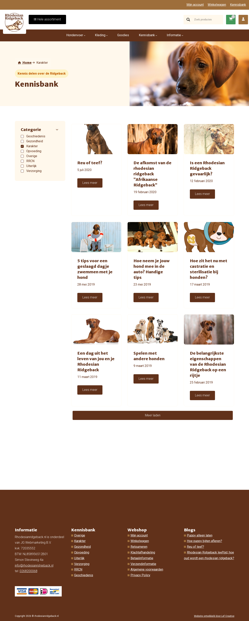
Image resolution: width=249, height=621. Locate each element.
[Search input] (208, 19)
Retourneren (139, 547)
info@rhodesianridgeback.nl (34, 565)
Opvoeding (81, 552)
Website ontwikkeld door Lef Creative (214, 616)
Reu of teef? (195, 547)
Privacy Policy (140, 575)
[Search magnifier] (188, 19)
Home (25, 63)
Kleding (100, 35)
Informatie (174, 35)
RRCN (78, 569)
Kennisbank (238, 5)
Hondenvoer (74, 35)
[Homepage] (14, 21)
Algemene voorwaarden (147, 569)
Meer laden (152, 415)
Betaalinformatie (142, 558)
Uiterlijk (79, 558)
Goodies (123, 35)
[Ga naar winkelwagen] (231, 19)
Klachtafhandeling (143, 552)
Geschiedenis (83, 575)
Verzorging (81, 564)
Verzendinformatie (143, 564)
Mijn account (195, 5)
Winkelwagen (217, 5)
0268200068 (28, 571)
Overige (79, 535)
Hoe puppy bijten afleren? (204, 541)
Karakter (80, 541)
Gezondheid (82, 547)
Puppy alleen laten (199, 535)
